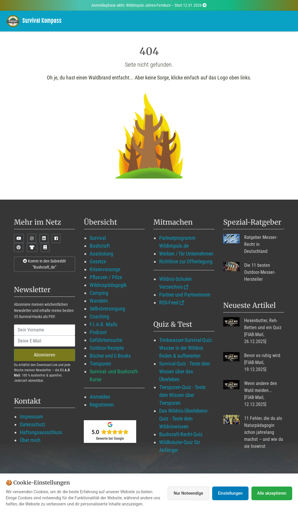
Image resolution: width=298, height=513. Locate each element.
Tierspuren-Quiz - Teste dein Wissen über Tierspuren (182, 395)
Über (228, 21)
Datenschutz (32, 424)
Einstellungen (230, 493)
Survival (98, 238)
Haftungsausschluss (41, 432)
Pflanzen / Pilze (106, 277)
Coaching (99, 316)
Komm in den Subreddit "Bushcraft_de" (44, 264)
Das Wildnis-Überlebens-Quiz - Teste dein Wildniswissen (183, 418)
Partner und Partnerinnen (184, 295)
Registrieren (102, 405)
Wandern (99, 301)
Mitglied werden (133, 21)
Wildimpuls (91, 21)
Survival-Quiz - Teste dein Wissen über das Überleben (184, 371)
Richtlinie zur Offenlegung (185, 261)
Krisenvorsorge (105, 269)
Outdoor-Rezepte (107, 348)
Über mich (30, 440)
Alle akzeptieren (271, 493)
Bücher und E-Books (110, 356)
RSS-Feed (168, 302)
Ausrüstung (101, 254)
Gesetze (98, 261)
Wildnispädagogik (108, 285)
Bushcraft (100, 246)
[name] (44, 330)
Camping (99, 293)
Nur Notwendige (188, 493)
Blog (170, 21)
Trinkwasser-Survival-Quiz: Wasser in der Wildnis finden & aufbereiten (186, 348)
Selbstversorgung (107, 309)
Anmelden (100, 397)
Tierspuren (100, 364)
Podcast (98, 332)
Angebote (200, 21)
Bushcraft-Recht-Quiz (181, 434)
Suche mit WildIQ (266, 21)
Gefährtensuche (106, 340)
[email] (44, 341)
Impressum (31, 416)
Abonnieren (44, 355)
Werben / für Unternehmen (186, 254)
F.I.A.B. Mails (103, 324)
